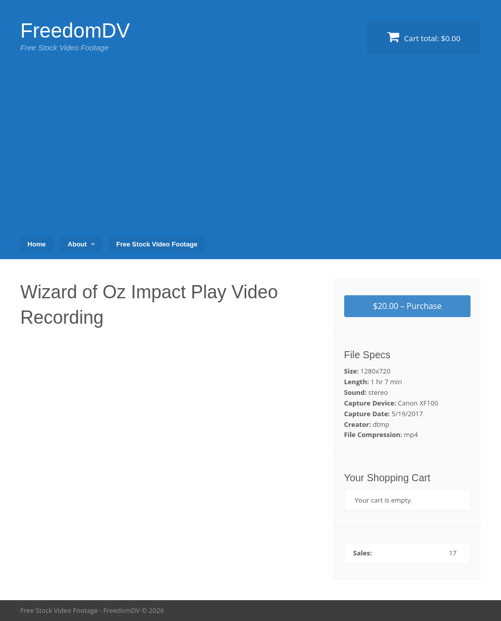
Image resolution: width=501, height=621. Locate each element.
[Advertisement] (250, 152)
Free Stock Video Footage (156, 244)
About (77, 244)
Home (36, 244)
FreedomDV (75, 30)
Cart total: (423, 36)
